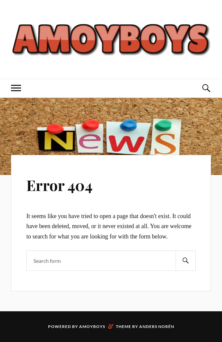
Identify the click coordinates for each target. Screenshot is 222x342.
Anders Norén (156, 326)
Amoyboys (92, 326)
